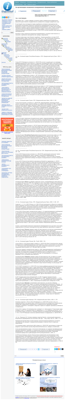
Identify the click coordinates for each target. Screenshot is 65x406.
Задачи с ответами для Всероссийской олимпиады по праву (7, 113)
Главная (17, 2)
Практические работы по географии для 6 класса (7, 152)
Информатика (5, 43)
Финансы (10, 59)
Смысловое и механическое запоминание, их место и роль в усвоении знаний (6, 89)
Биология (6, 39)
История (4, 44)
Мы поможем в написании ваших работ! (7, 132)
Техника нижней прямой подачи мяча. (7, 76)
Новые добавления (7, 25)
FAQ (3, 28)
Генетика (7, 40)
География (8, 41)
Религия (4, 53)
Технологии (7, 55)
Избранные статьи (6, 21)
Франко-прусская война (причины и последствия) (6, 80)
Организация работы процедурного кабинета (7, 84)
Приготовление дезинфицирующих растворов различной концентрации (7, 71)
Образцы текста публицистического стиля (7, 105)
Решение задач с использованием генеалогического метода (25, 378)
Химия (11, 60)
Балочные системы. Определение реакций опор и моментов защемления (7, 175)
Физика (7, 56)
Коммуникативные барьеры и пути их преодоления (7, 95)
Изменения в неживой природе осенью (6, 161)
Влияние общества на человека (7, 142)
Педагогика (4, 52)
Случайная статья (6, 22)
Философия (9, 58)
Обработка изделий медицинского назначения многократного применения (7, 100)
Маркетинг (7, 47)
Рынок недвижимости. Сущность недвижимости (49, 364)
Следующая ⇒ (52, 10)
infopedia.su (17, 397)
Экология (4, 62)
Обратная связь (6, 27)
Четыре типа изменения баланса (7, 110)
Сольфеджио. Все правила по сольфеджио (6, 169)
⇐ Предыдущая (36, 10)
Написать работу (6, 29)
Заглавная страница (7, 19)
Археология (5, 38)
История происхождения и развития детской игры (50, 378)
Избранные (23, 2)
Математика (8, 48)
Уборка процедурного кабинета (5, 165)
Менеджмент (10, 49)
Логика (5, 46)
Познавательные (41, 2)
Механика (10, 50)
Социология (6, 54)
